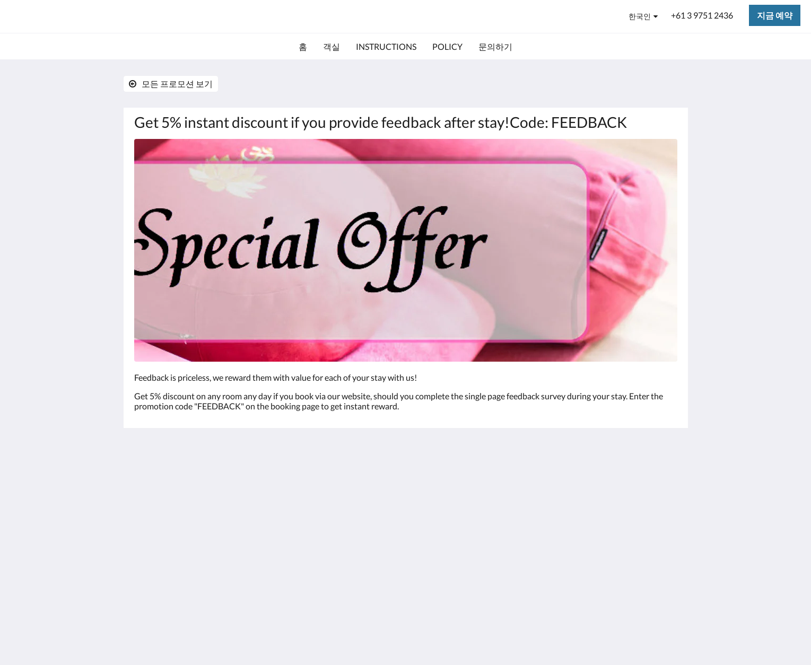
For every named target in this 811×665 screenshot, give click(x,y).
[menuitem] (303, 46)
